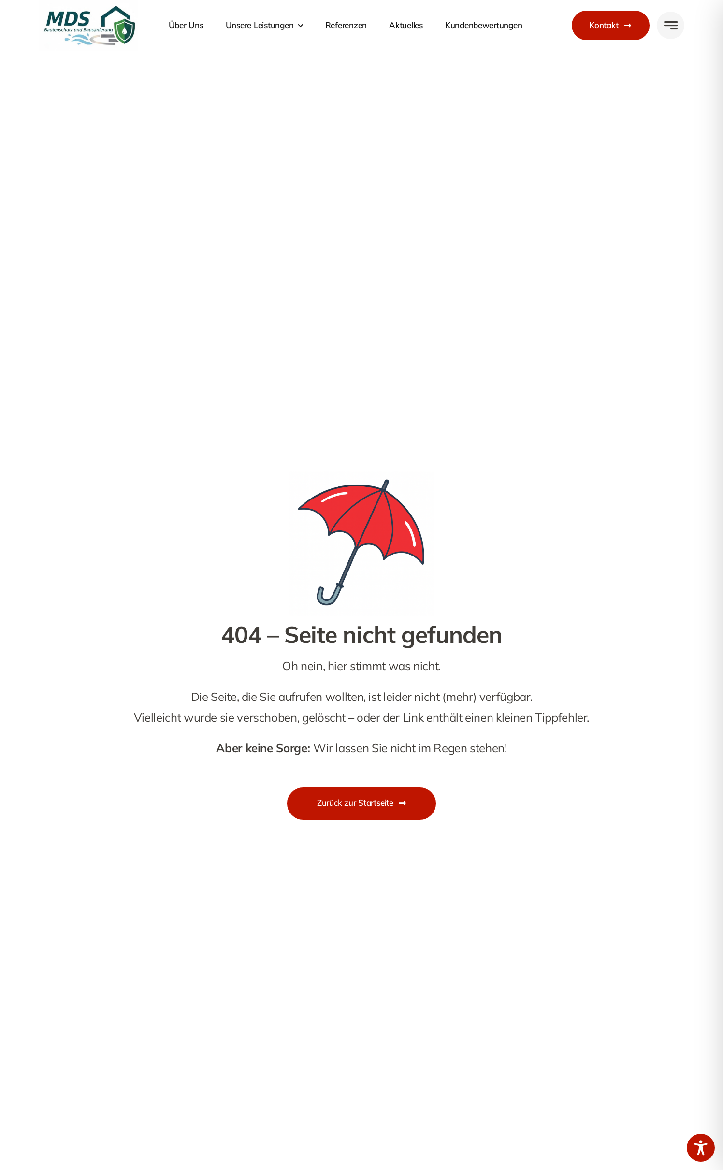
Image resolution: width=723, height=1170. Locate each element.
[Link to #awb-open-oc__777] (670, 25)
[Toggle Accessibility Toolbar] (701, 1148)
